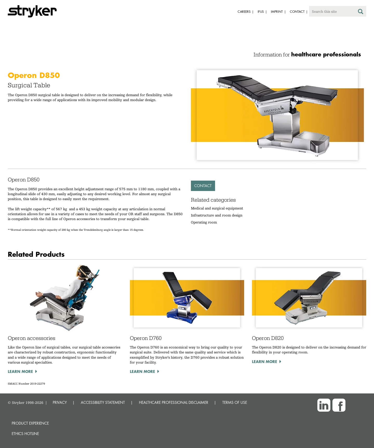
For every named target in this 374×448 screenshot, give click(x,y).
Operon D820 (268, 338)
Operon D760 (146, 338)
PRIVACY (60, 402)
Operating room (204, 222)
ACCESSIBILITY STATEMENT (103, 402)
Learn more (20, 371)
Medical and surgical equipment (217, 208)
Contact (203, 185)
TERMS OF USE (234, 402)
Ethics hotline (25, 433)
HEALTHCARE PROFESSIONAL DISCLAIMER (173, 402)
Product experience (30, 423)
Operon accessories (31, 338)
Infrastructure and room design (216, 215)
